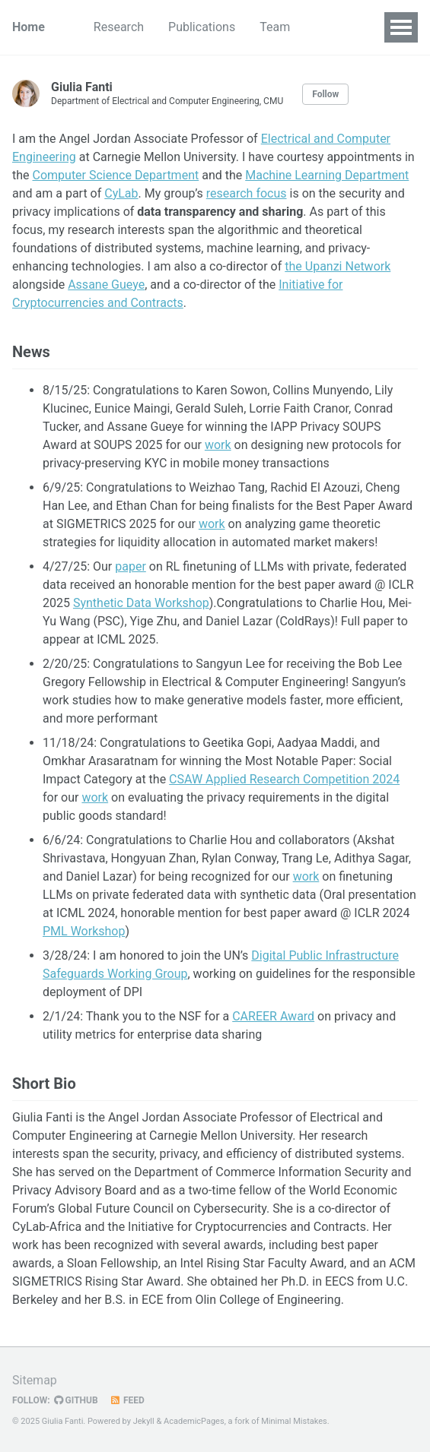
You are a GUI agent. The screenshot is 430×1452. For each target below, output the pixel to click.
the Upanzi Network (337, 266)
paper (130, 566)
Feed (127, 1400)
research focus (246, 193)
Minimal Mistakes (294, 1421)
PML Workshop (84, 931)
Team (275, 27)
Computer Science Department (116, 175)
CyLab (121, 193)
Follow (325, 94)
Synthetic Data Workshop (141, 603)
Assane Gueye (106, 284)
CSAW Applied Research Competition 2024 (284, 779)
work (218, 445)
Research (119, 27)
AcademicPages (194, 1421)
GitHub (76, 1400)
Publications (201, 27)
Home (28, 27)
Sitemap (34, 1380)
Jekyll (143, 1421)
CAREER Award (273, 1016)
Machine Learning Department (327, 175)
